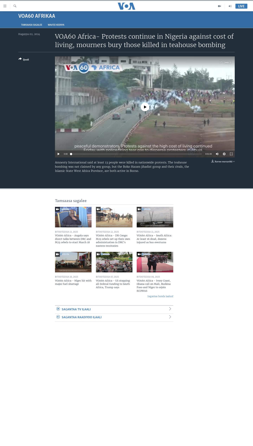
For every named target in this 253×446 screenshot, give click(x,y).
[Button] (23, 60)
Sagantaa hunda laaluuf (160, 296)
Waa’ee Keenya (56, 25)
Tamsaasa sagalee (31, 25)
